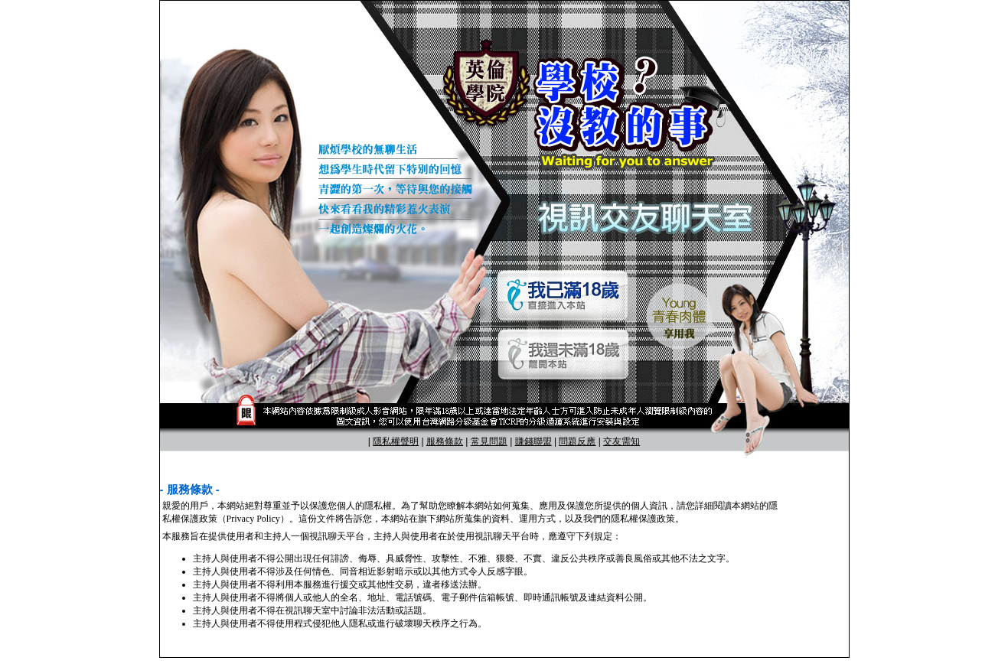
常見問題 (489, 441)
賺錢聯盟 (533, 441)
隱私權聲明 (396, 441)
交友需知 (621, 441)
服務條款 (444, 441)
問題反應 (577, 441)
